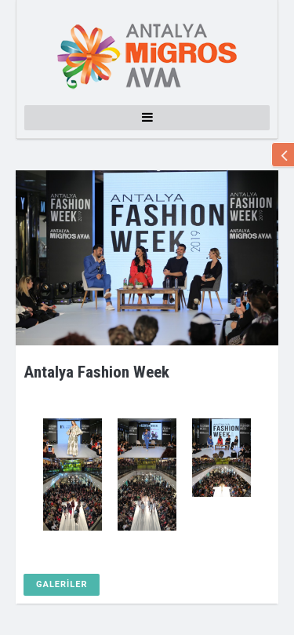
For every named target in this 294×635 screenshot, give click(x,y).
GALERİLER (61, 584)
